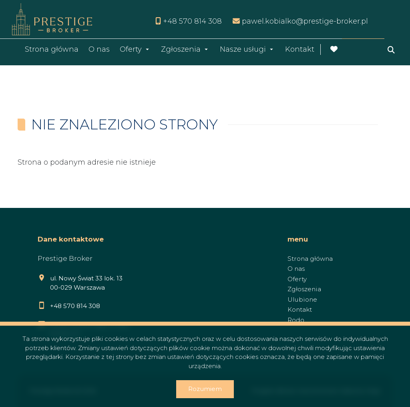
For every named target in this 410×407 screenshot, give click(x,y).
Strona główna (51, 49)
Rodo (295, 320)
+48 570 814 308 (75, 306)
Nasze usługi (243, 49)
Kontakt (299, 49)
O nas (99, 49)
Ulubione (302, 299)
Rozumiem (205, 389)
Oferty (131, 49)
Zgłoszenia (181, 49)
